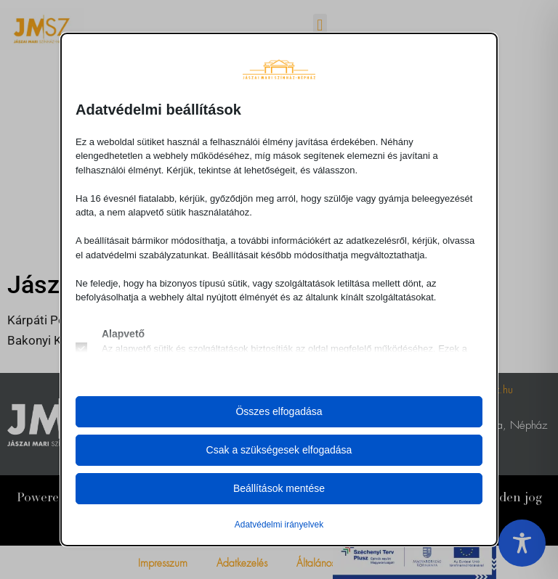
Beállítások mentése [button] (279, 488)
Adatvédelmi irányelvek (279, 525)
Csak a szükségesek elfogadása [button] (279, 450)
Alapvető (123, 334)
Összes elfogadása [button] (278, 411)
